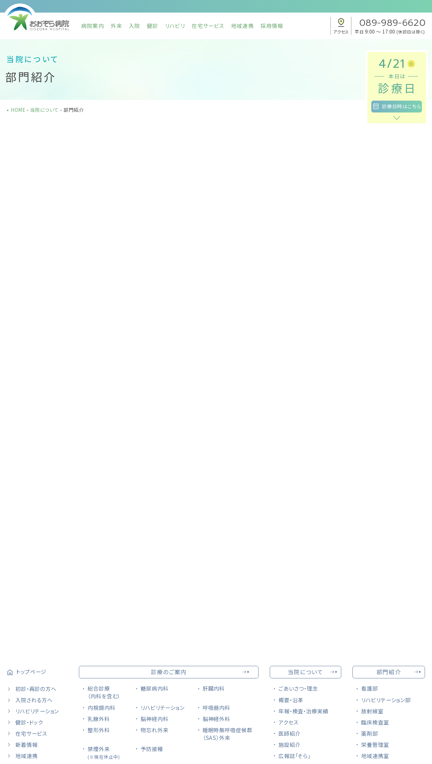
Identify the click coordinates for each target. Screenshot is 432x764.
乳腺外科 (99, 718)
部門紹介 (389, 672)
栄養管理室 (375, 744)
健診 (152, 25)
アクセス (288, 722)
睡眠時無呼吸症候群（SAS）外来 (228, 733)
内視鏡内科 (102, 707)
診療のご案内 (169, 672)
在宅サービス (208, 25)
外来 (116, 25)
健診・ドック (29, 722)
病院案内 (92, 25)
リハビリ (175, 25)
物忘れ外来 (155, 730)
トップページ (31, 671)
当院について (305, 672)
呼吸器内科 (217, 707)
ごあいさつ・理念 (298, 688)
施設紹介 (289, 744)
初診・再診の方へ (35, 688)
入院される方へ (33, 700)
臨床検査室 (375, 722)
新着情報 (26, 744)
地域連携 (242, 25)
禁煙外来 (104, 752)
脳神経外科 (217, 718)
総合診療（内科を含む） (104, 692)
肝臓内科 (214, 688)
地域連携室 (375, 755)
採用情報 (271, 25)
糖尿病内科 (155, 688)
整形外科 (99, 730)
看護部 (369, 688)
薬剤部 (369, 733)
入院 (134, 25)
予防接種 (152, 748)
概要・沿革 (291, 700)
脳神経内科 (155, 718)
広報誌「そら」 (294, 755)
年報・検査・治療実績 (303, 711)
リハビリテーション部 (386, 700)
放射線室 (372, 711)
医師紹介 (289, 733)
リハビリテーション (37, 711)
